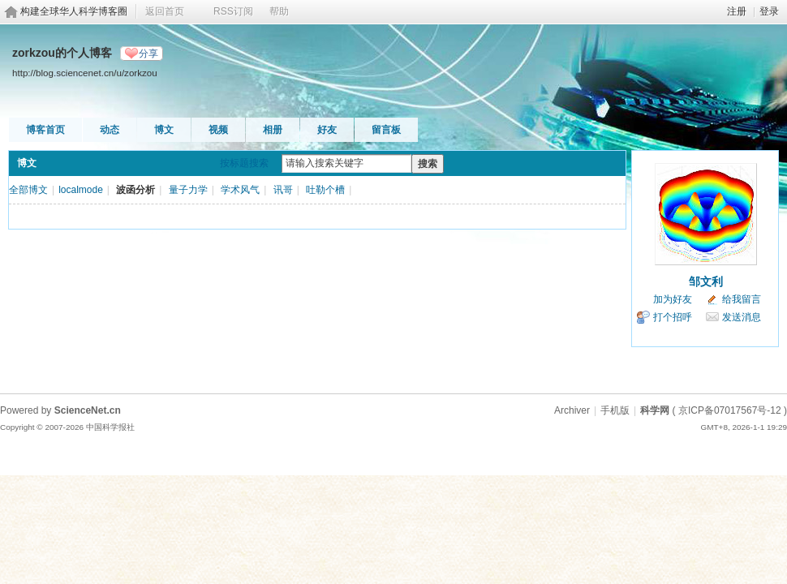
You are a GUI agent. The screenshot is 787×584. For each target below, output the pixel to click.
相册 (272, 129)
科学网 (654, 410)
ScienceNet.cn (87, 410)
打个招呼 (672, 317)
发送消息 (741, 317)
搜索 (427, 164)
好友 (327, 129)
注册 (736, 11)
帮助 (279, 11)
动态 (109, 129)
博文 (164, 129)
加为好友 (672, 299)
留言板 (386, 129)
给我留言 (741, 299)
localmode (80, 189)
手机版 (615, 410)
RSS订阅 (233, 11)
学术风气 (240, 189)
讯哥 (283, 189)
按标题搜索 (244, 163)
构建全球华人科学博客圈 (73, 11)
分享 (148, 53)
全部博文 (28, 189)
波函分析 (135, 189)
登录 (769, 11)
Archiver (572, 410)
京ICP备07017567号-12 (729, 410)
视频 (218, 129)
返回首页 (164, 11)
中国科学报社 (110, 427)
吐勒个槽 (325, 189)
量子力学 (188, 189)
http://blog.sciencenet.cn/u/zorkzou (84, 72)
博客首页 (45, 129)
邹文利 (706, 281)
